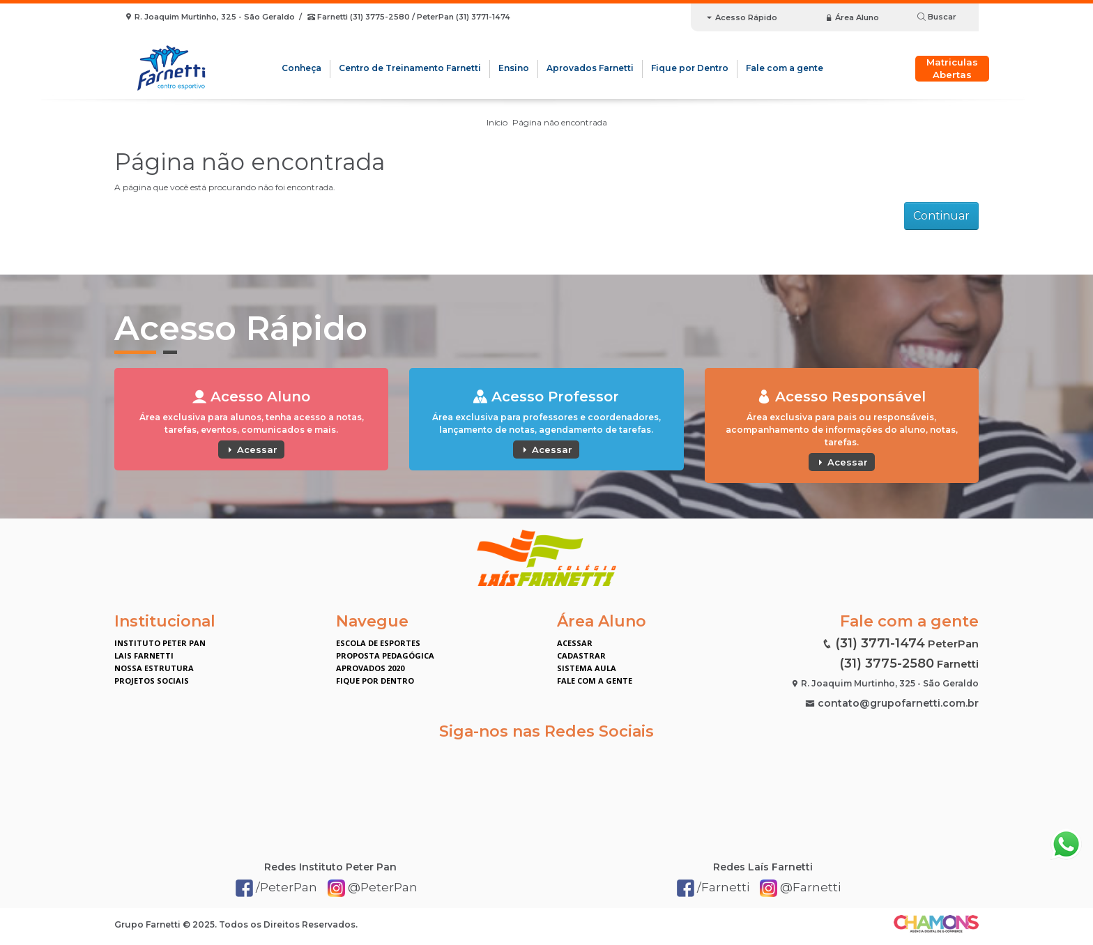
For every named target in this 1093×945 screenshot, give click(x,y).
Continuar (941, 215)
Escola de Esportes (378, 643)
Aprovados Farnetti (590, 68)
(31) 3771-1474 (880, 643)
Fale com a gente (784, 68)
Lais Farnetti (144, 655)
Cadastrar (581, 655)
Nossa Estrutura (154, 668)
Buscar (936, 17)
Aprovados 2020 (370, 668)
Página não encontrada (559, 122)
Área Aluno (852, 17)
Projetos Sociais (151, 680)
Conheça (301, 68)
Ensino (513, 68)
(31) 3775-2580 (886, 663)
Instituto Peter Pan (160, 643)
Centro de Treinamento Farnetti (410, 68)
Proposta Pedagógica (385, 655)
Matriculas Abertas (952, 68)
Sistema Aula (586, 668)
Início (497, 122)
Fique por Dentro (689, 68)
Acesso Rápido (741, 17)
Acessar (251, 449)
